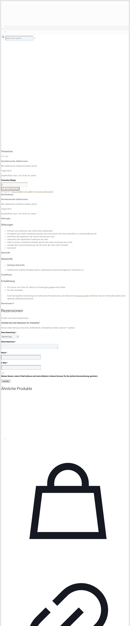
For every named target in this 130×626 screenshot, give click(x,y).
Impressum (6, 605)
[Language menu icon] (2, 27)
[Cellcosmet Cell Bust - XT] (68, 315)
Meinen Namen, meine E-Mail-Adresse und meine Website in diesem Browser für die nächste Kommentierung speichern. (49, 274)
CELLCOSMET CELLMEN (22, 89)
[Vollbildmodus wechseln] (5, 621)
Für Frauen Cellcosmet (43, 89)
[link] (34, 38)
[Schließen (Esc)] (11, 621)
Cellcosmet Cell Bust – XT (68, 588)
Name (4, 250)
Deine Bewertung (8, 230)
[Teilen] (8, 621)
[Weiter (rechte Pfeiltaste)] (5, 624)
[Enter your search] (19, 38)
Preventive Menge (8, 78)
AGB (13, 605)
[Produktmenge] (14, 82)
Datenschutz (21, 605)
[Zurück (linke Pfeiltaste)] (2, 624)
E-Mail (4, 260)
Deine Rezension (8, 239)
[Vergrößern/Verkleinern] (2, 621)
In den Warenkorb (10, 86)
